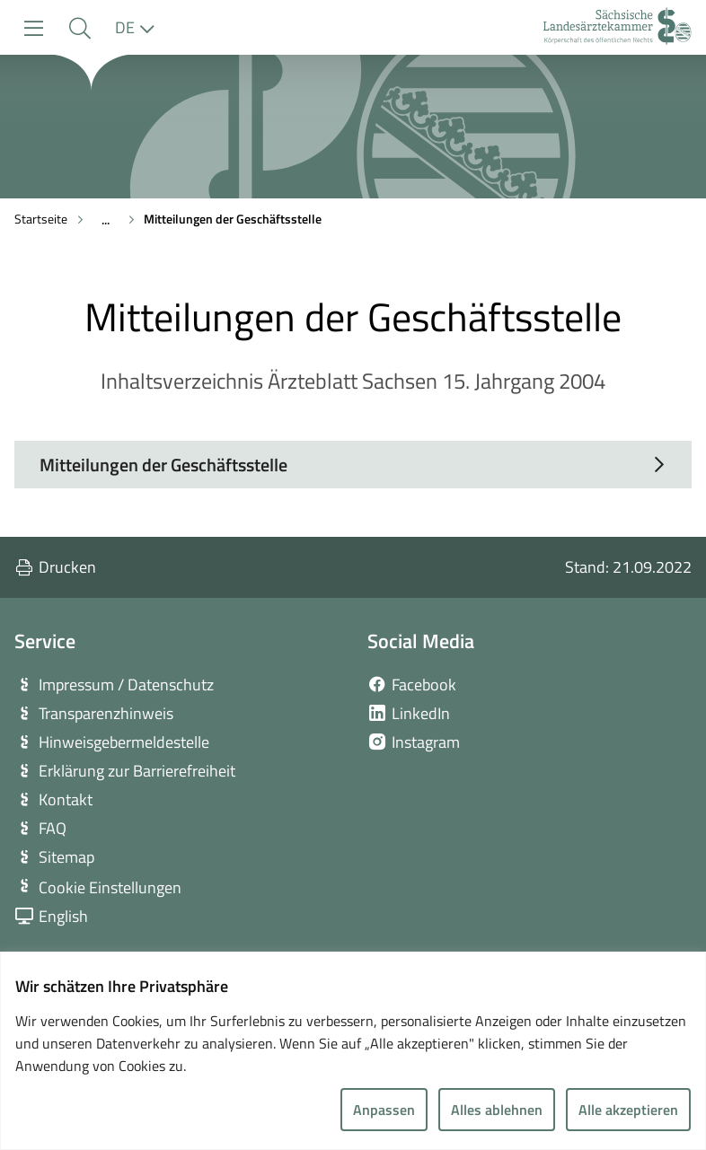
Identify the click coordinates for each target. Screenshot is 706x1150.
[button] (79, 28)
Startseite (40, 218)
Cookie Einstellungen (110, 887)
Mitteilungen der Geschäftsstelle (233, 218)
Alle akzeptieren (628, 1109)
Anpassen (384, 1109)
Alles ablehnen (497, 1109)
